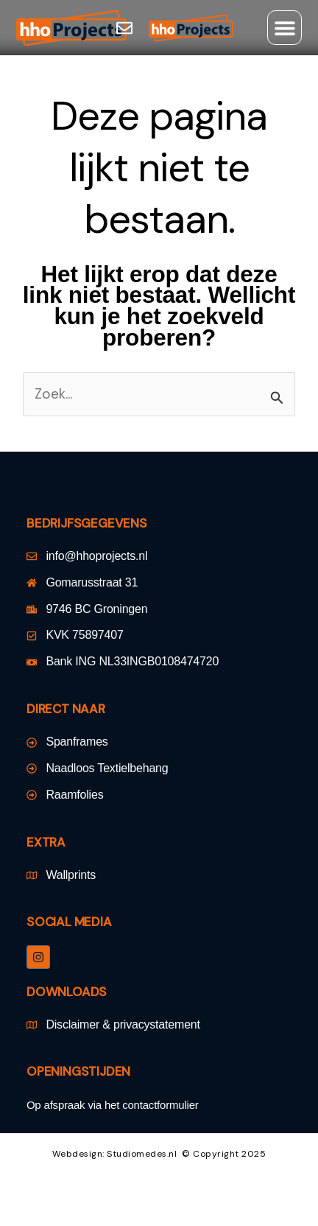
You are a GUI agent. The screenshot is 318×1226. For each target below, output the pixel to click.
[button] (284, 27)
